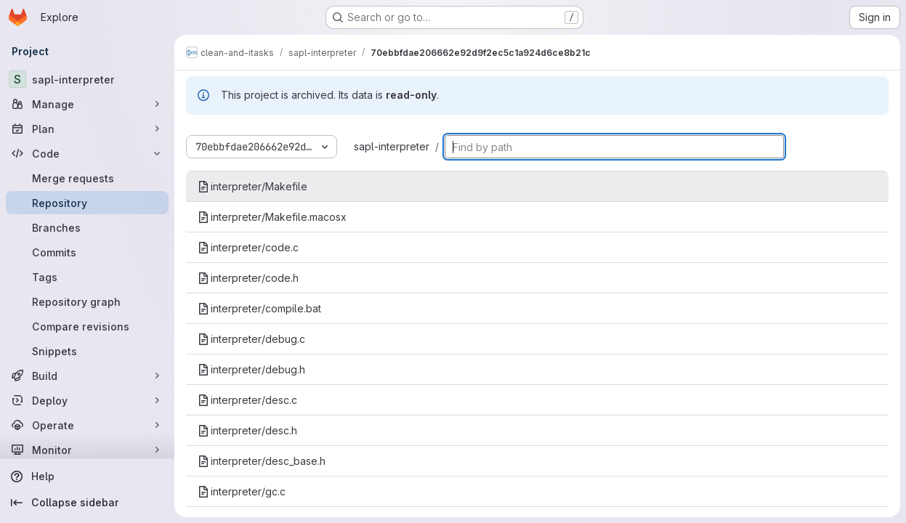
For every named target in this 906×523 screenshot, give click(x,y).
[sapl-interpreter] (87, 79)
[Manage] (87, 103)
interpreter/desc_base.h (261, 461)
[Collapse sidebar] (87, 502)
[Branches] (87, 227)
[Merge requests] (87, 178)
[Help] (87, 476)
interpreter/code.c (248, 247)
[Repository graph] (87, 301)
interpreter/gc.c (242, 491)
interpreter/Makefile (252, 186)
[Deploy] (87, 400)
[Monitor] (87, 449)
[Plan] (87, 128)
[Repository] (87, 202)
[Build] (87, 375)
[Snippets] (87, 350)
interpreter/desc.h (247, 430)
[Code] (87, 153)
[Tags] (87, 276)
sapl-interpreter (391, 146)
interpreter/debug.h (251, 369)
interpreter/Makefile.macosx (272, 217)
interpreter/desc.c (247, 400)
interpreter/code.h (248, 278)
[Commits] (87, 252)
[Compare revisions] (87, 326)
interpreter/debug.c (251, 339)
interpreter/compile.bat (259, 308)
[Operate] (87, 425)
